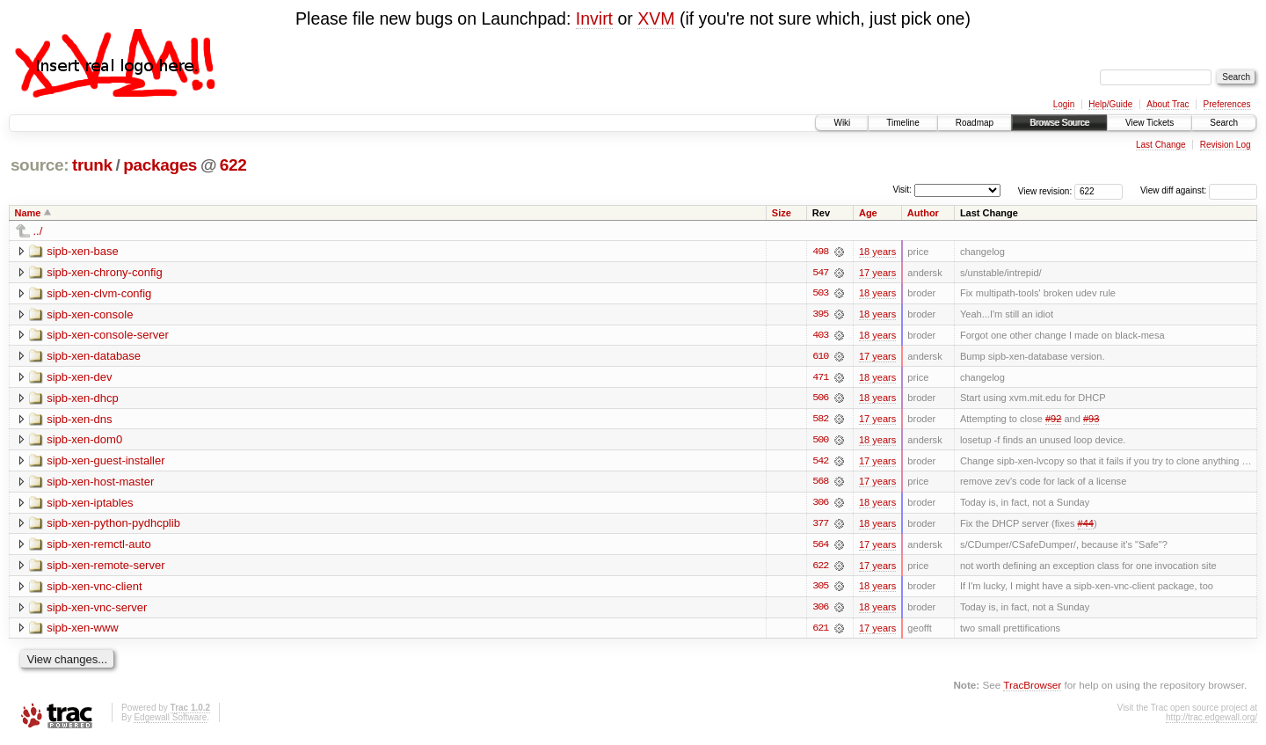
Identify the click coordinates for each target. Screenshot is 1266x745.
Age (868, 213)
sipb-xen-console (90, 314)
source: (40, 165)
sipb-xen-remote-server (105, 567)
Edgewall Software (170, 721)
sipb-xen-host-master (100, 483)
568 (820, 484)
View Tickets (1149, 123)
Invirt (594, 18)
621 (820, 631)
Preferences (1227, 104)
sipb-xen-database (94, 356)
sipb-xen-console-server (108, 335)
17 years (877, 272)
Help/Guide (1110, 104)
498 (820, 252)
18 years (877, 251)
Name (28, 213)
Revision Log (1225, 145)
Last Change (1161, 145)
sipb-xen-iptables (90, 504)
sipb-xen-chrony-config (105, 272)
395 (820, 315)
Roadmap (974, 123)
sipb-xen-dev (79, 377)
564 (820, 547)
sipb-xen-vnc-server (97, 610)
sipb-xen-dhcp (83, 398)
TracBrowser (1032, 688)
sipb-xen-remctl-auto (99, 546)
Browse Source (1059, 123)
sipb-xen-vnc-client (94, 588)
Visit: (902, 189)
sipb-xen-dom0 (84, 441)
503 (820, 294)
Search (1224, 123)
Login (1063, 104)
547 (820, 273)
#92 (1053, 420)
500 (820, 442)
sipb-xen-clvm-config (99, 293)
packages (160, 165)
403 (820, 336)
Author (923, 213)
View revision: (1045, 190)
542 (820, 463)
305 (820, 589)
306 (820, 505)
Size (781, 213)
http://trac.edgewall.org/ (1211, 721)
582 (820, 420)
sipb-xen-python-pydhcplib (113, 525)
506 (820, 399)
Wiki (841, 123)
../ (38, 230)
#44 (1086, 526)
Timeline (902, 123)
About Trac (1167, 104)
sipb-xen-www (83, 631)
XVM (655, 18)
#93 (1091, 420)
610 (820, 357)
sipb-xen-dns (79, 420)
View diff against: (1198, 190)
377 (820, 526)
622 (233, 165)
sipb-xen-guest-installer (105, 462)
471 (820, 378)
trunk (92, 165)
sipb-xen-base (83, 251)
